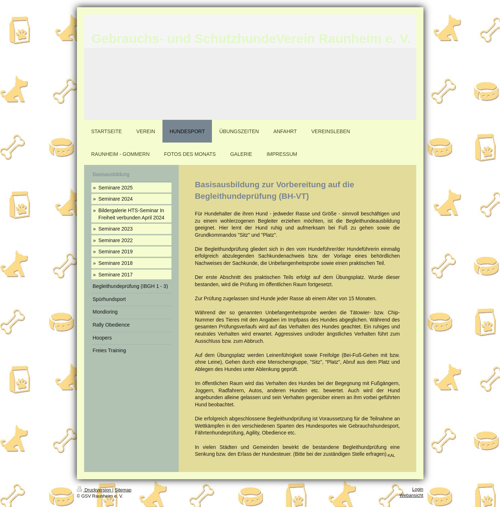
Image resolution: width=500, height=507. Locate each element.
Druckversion (94, 490)
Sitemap (123, 490)
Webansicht (411, 495)
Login (417, 489)
